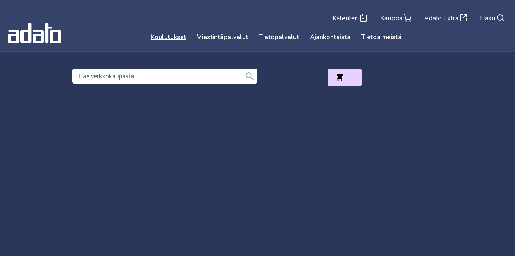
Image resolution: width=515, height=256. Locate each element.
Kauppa (395, 18)
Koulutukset (168, 37)
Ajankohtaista (330, 37)
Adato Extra (445, 18)
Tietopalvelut (279, 37)
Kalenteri (349, 18)
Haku (492, 18)
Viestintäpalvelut (222, 37)
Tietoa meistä (381, 37)
